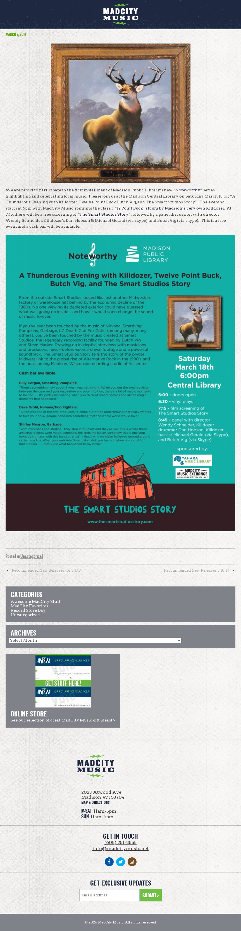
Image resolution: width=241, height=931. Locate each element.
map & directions (95, 802)
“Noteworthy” (187, 190)
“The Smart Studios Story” (103, 214)
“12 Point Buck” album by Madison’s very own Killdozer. (170, 208)
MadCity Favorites (29, 606)
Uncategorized (31, 556)
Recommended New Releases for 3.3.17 (46, 570)
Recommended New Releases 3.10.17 (196, 570)
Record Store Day (28, 610)
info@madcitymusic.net (120, 848)
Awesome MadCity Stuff (36, 601)
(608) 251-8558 (120, 842)
